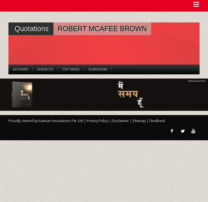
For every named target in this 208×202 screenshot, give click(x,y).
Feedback (157, 120)
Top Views (70, 69)
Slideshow (97, 69)
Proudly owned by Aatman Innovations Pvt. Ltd (45, 120)
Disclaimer (120, 120)
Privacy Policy (98, 120)
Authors (20, 69)
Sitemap (140, 120)
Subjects (45, 69)
